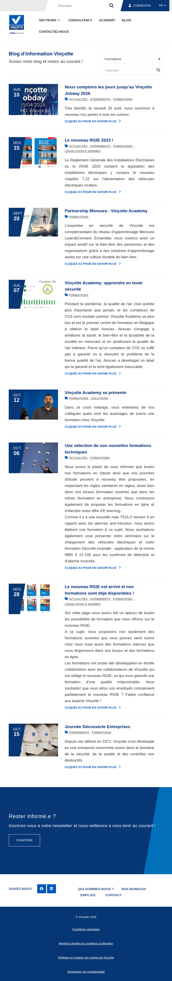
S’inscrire (24, 840)
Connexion (140, 5)
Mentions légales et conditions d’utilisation (86, 943)
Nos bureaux (133, 889)
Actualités (78, 99)
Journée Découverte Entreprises (97, 726)
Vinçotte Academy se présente (95, 392)
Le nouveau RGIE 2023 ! (89, 140)
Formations (122, 99)
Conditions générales (86, 929)
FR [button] (162, 5)
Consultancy (80, 20)
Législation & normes (83, 151)
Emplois (88, 895)
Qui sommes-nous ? (96, 889)
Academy (107, 20)
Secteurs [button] (50, 20)
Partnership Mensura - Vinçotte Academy (106, 210)
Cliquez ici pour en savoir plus (93, 121)
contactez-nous (54, 31)
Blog (126, 20)
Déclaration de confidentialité (86, 971)
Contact (113, 895)
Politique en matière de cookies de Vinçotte (86, 957)
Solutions (99, 398)
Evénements (100, 99)
